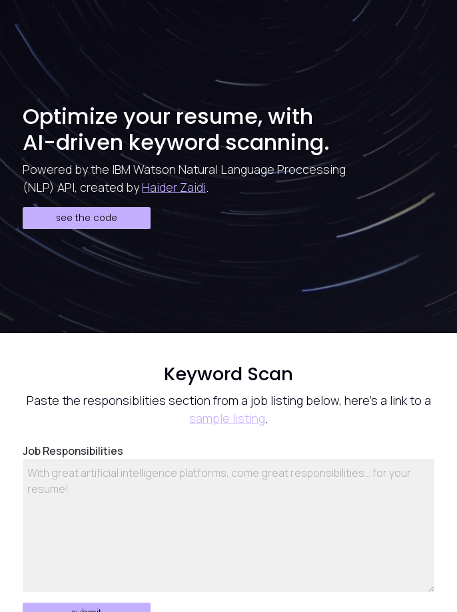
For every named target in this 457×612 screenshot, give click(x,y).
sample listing (227, 418)
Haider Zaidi (174, 187)
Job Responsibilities (73, 451)
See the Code (86, 218)
